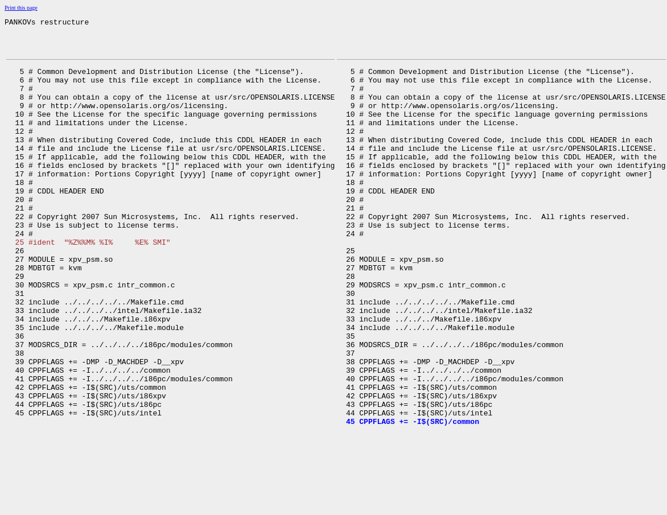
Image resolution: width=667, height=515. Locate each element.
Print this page (21, 8)
